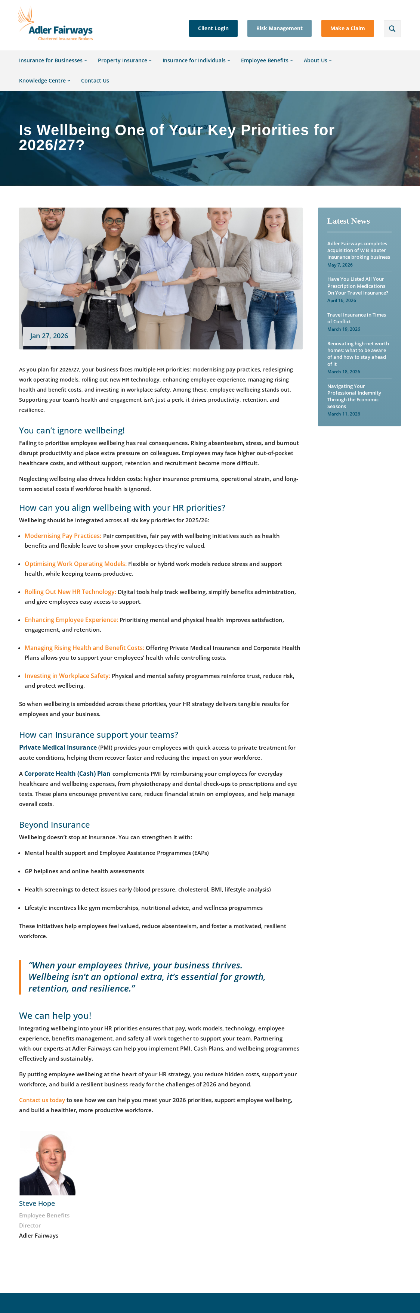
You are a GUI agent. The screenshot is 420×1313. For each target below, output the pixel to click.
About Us (315, 67)
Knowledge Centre (42, 87)
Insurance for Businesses (51, 67)
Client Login (213, 28)
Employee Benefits (264, 67)
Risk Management (279, 28)
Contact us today (42, 1107)
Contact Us (95, 87)
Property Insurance (122, 67)
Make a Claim (347, 28)
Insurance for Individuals (194, 67)
